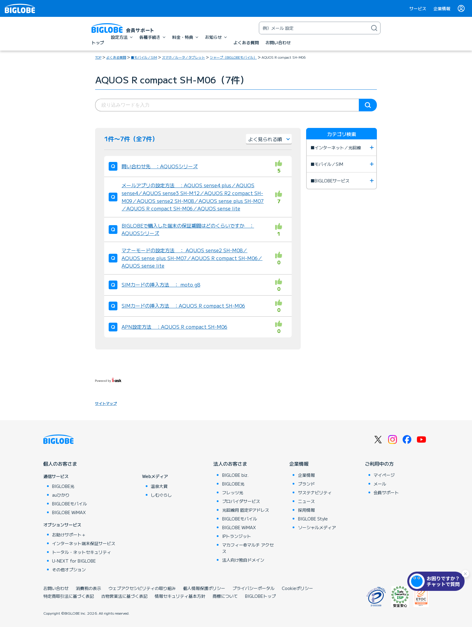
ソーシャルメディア (317, 527)
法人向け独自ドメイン (243, 560)
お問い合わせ (56, 588)
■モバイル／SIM (144, 57)
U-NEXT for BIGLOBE (74, 561)
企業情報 (441, 8)
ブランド (306, 484)
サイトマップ (106, 403)
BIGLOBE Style (313, 519)
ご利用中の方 (379, 463)
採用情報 (306, 510)
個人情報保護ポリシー (204, 588)
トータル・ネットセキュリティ (81, 552)
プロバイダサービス (241, 501)
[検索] (374, 28)
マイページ (384, 475)
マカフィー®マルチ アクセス (248, 548)
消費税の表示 (88, 588)
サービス (417, 8)
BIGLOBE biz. (235, 475)
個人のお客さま (60, 463)
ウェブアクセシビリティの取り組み (142, 588)
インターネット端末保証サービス (83, 543)
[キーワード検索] (313, 28)
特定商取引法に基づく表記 (68, 596)
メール (380, 484)
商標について (225, 596)
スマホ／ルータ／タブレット (183, 57)
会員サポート (386, 492)
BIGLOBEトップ (260, 596)
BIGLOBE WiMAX (69, 512)
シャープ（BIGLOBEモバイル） (233, 57)
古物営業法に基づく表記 (124, 596)
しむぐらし (161, 495)
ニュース (306, 501)
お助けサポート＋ (69, 535)
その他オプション (69, 569)
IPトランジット (236, 536)
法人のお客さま (230, 463)
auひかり (61, 495)
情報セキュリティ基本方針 (180, 596)
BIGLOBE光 (63, 486)
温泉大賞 (159, 486)
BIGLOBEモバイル (69, 504)
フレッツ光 (232, 492)
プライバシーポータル (253, 588)
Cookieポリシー (297, 588)
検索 (368, 105)
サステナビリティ (315, 492)
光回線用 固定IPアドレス (245, 510)
